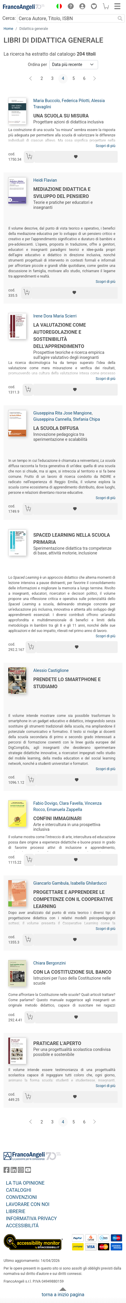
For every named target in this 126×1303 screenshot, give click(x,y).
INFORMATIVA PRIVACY (31, 1218)
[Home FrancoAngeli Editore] (24, 7)
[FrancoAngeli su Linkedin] (14, 1171)
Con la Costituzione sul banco (72, 972)
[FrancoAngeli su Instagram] (21, 1171)
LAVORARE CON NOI (27, 1204)
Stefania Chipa (86, 419)
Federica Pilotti (75, 100)
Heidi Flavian (45, 180)
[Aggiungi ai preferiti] (76, 157)
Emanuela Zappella (64, 809)
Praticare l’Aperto (57, 1043)
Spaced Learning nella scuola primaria (71, 538)
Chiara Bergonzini (49, 963)
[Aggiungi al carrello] (29, 157)
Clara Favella (71, 803)
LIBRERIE (15, 1211)
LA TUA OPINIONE (25, 1183)
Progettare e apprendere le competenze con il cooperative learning (73, 899)
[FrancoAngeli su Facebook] (7, 1171)
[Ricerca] (120, 18)
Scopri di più (105, 146)
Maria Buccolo (46, 100)
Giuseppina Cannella (52, 419)
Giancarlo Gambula (51, 883)
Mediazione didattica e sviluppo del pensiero (62, 192)
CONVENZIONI (21, 1197)
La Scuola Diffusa (56, 428)
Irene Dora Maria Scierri (55, 316)
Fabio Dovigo (45, 803)
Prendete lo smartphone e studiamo (67, 683)
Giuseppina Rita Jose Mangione (62, 413)
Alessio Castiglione (51, 670)
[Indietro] (31, 78)
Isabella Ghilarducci (88, 883)
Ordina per (37, 64)
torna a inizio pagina (63, 1294)
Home (8, 29)
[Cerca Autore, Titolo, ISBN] (66, 18)
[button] (58, 7)
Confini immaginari (57, 818)
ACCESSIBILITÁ (22, 1225)
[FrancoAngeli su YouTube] (28, 1171)
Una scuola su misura (61, 116)
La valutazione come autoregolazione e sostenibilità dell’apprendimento (59, 335)
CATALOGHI (18, 1190)
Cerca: (9, 18)
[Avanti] (95, 78)
